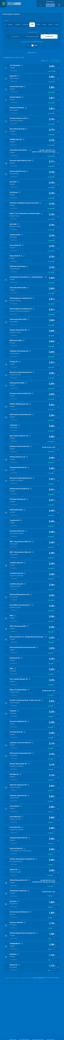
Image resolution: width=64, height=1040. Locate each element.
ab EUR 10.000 (49, 36)
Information (50, 1)
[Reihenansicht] (41, 5)
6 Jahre (56, 24)
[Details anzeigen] (58, 68)
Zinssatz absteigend (55, 60)
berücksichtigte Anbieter (12, 1012)
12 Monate (17, 24)
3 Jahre (38, 24)
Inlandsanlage (13, 71)
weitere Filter (32, 52)
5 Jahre (50, 24)
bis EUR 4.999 (15, 36)
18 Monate (25, 24)
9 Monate (10, 24)
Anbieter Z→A (44, 60)
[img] (51, 71)
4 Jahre (44, 24)
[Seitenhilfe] (59, 5)
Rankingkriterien (26, 1012)
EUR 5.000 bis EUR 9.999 (32, 36)
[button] (32, 69)
